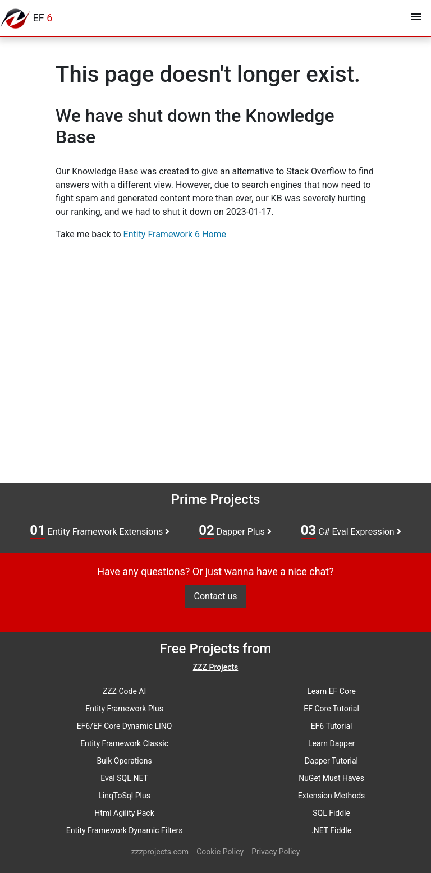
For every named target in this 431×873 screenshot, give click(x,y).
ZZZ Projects (216, 667)
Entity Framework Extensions (99, 530)
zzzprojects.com (160, 851)
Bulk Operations (124, 760)
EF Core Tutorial (331, 708)
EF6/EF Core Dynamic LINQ (124, 726)
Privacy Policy (275, 851)
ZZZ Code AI (124, 691)
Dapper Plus (235, 530)
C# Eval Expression (351, 530)
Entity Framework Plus (124, 708)
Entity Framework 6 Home (174, 234)
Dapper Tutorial (331, 760)
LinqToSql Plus (124, 795)
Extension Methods (331, 795)
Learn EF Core (331, 691)
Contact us (215, 596)
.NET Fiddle (331, 830)
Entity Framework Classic (124, 743)
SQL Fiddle (331, 812)
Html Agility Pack (124, 812)
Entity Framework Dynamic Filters (124, 830)
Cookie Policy (220, 851)
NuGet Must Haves (331, 778)
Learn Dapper (331, 743)
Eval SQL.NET (124, 778)
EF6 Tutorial (331, 726)
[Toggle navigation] (416, 18)
